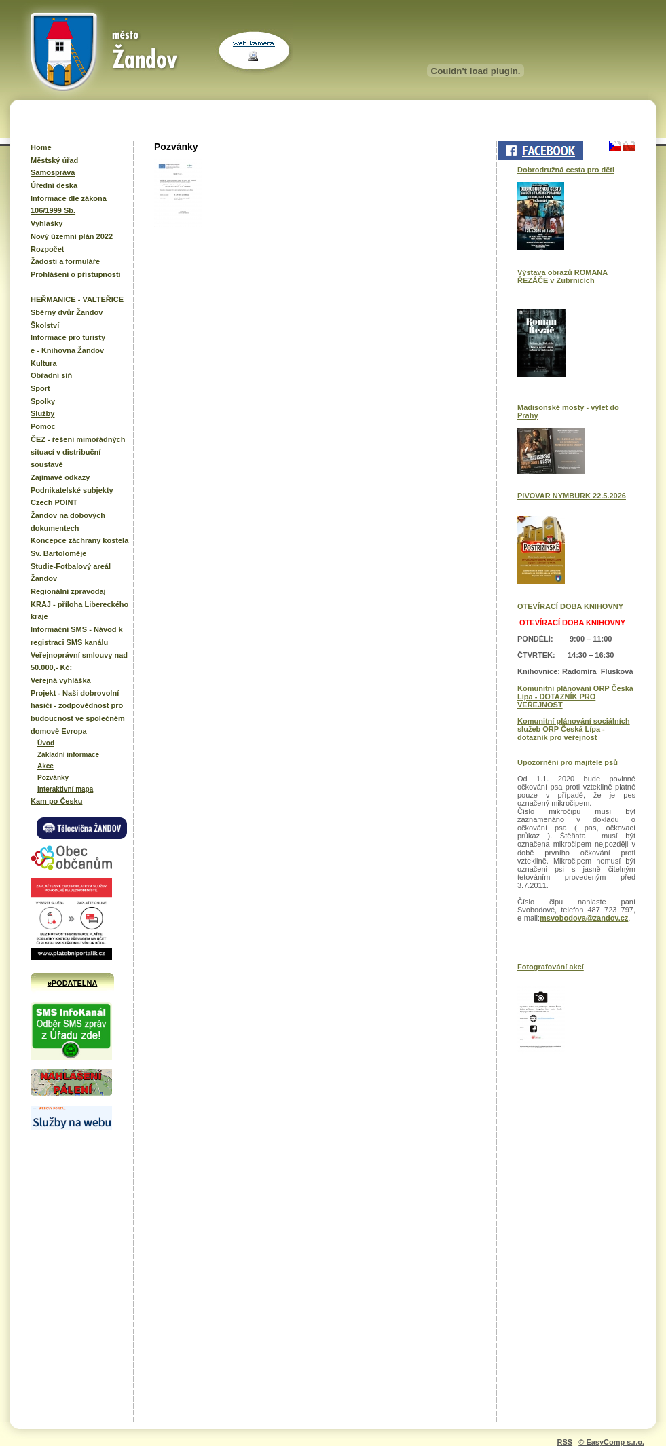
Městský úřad (54, 160)
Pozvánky (53, 777)
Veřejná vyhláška (61, 680)
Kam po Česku (56, 801)
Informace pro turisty (68, 337)
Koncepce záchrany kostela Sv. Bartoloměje (79, 546)
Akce (45, 766)
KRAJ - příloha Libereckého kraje (79, 610)
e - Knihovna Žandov (67, 350)
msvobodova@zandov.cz (584, 918)
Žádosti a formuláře (65, 261)
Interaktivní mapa (65, 789)
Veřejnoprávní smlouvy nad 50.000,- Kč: (79, 661)
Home (41, 147)
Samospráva (53, 172)
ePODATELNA (73, 983)
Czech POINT (54, 502)
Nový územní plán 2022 (72, 236)
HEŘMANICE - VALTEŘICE (77, 299)
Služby (42, 413)
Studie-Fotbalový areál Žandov (71, 572)
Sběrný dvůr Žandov (67, 312)
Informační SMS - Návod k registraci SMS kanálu (77, 635)
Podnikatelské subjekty (72, 490)
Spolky (43, 401)
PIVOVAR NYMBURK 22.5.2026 (571, 496)
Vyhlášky (46, 223)
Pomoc (43, 426)
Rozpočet (47, 249)
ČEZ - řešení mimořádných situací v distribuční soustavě (78, 451)
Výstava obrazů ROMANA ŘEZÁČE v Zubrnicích (562, 276)
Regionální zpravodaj (68, 591)
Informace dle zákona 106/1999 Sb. (69, 204)
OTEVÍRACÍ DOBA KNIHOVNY (570, 606)
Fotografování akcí (550, 967)
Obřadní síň (51, 375)
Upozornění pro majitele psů (567, 762)
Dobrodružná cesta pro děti (565, 170)
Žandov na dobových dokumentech (68, 521)
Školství (45, 325)
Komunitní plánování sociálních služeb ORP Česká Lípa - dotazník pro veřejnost (573, 729)
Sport (40, 388)
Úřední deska (54, 185)
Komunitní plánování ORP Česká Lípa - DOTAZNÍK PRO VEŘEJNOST (575, 696)
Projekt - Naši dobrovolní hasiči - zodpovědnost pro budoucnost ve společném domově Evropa (78, 712)
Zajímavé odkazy (60, 477)
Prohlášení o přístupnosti (76, 274)
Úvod (45, 743)
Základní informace (68, 754)
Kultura (44, 363)
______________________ (76, 287)
